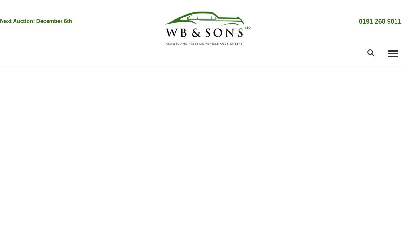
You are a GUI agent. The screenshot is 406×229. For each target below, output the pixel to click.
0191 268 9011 (380, 21)
